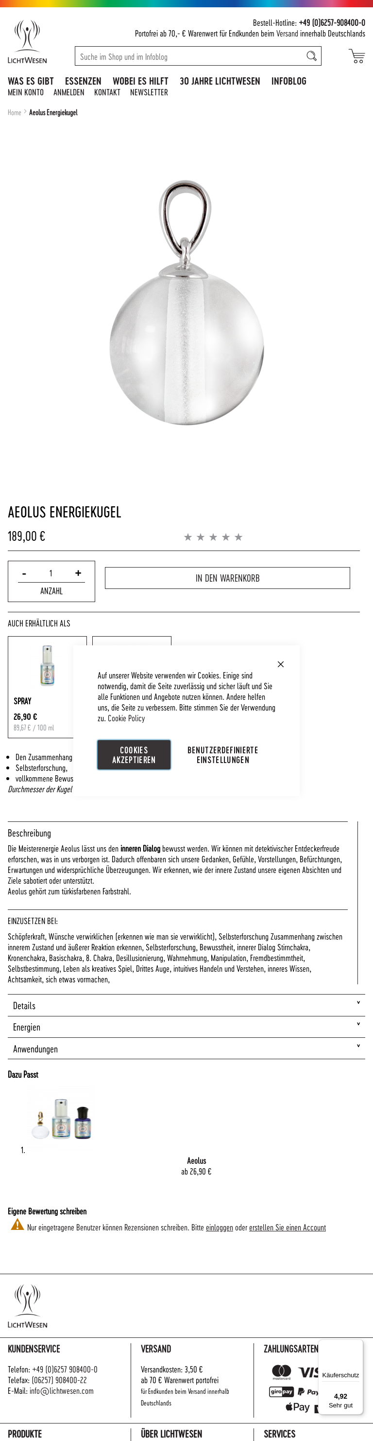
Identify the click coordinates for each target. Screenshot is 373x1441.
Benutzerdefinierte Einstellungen (222, 754)
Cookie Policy (126, 717)
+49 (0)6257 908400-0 (65, 1369)
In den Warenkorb (228, 576)
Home (14, 112)
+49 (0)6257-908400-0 (332, 22)
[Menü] (357, 1345)
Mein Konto (26, 92)
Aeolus (196, 1160)
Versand (287, 33)
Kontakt (107, 92)
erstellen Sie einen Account (287, 1227)
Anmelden (69, 92)
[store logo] (37, 41)
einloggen (219, 1227)
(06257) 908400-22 (59, 1379)
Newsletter (149, 92)
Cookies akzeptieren (134, 754)
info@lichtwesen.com (62, 1390)
